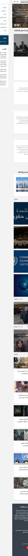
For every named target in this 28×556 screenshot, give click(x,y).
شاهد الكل (3, 199)
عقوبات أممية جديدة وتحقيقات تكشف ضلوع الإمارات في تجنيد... (15, 396)
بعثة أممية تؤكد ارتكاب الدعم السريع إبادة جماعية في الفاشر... (15, 468)
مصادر (22, 205)
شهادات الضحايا (21, 332)
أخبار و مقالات (24, 6)
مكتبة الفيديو (19, 37)
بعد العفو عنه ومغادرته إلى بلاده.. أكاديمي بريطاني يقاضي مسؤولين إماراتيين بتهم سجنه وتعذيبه (14, 337)
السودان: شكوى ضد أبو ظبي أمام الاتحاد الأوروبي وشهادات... (14, 372)
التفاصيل (21, 108)
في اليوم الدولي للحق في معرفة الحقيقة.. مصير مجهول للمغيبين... (14, 420)
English (21, 553)
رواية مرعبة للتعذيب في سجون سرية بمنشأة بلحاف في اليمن (15, 309)
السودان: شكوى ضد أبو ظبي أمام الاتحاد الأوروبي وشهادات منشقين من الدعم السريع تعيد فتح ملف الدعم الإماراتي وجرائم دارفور (15, 12)
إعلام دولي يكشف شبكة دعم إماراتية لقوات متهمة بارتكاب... (15, 492)
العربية (25, 553)
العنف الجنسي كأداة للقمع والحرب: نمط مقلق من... (16, 444)
